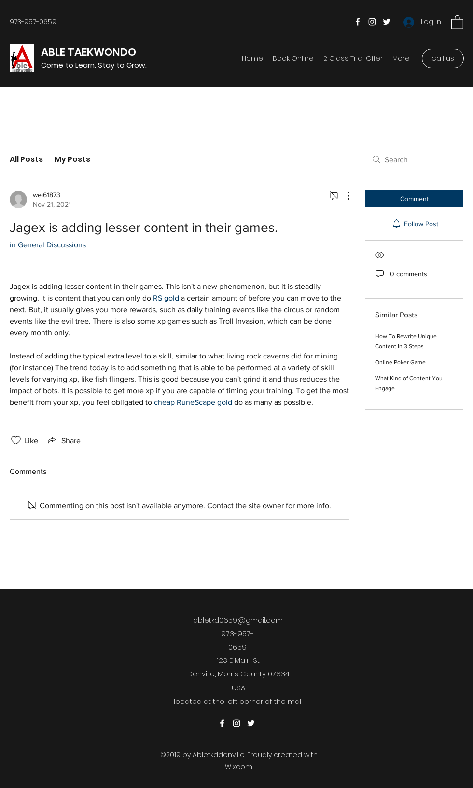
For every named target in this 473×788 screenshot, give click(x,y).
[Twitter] (386, 22)
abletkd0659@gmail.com (238, 620)
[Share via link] (63, 440)
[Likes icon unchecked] (16, 440)
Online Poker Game (400, 362)
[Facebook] (357, 22)
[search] (414, 159)
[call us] (443, 58)
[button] (457, 21)
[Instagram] (372, 22)
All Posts (26, 159)
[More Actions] (343, 195)
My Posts (72, 159)
